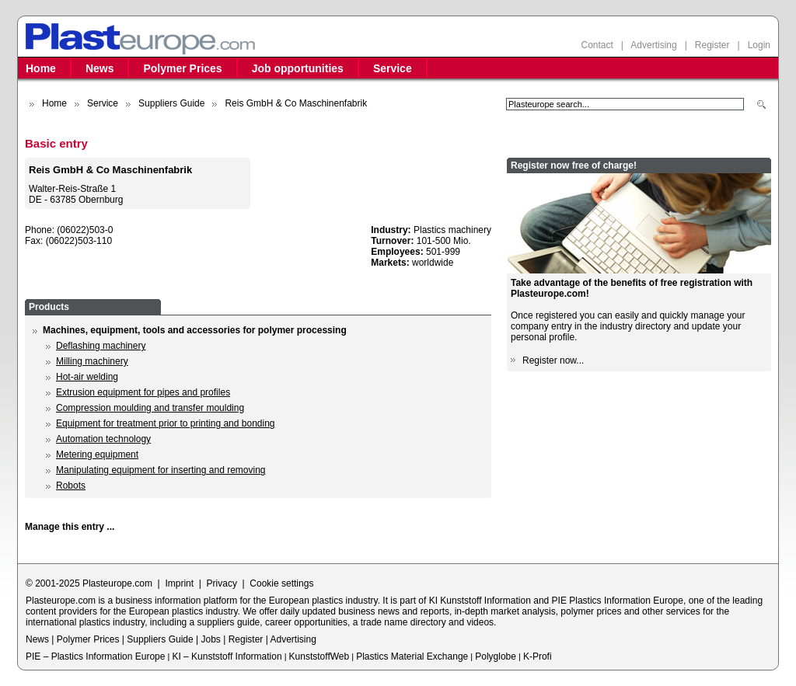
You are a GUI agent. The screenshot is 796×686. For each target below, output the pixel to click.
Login (759, 45)
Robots (71, 485)
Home (41, 68)
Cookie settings (281, 583)
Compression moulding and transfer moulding (150, 407)
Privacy (222, 583)
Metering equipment (97, 454)
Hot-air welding (87, 376)
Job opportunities (298, 68)
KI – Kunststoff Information (226, 656)
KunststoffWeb (319, 656)
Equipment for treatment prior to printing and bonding (165, 423)
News (100, 68)
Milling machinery (92, 361)
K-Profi (537, 656)
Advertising (653, 45)
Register (712, 45)
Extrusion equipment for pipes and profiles (143, 392)
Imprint (179, 583)
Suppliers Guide (171, 103)
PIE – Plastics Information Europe (95, 656)
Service (392, 68)
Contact (597, 45)
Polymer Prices (182, 68)
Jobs (210, 639)
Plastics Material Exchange (412, 656)
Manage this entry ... (69, 526)
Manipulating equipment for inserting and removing (161, 470)
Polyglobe (495, 656)
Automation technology (103, 439)
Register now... (553, 360)
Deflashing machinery (100, 345)
